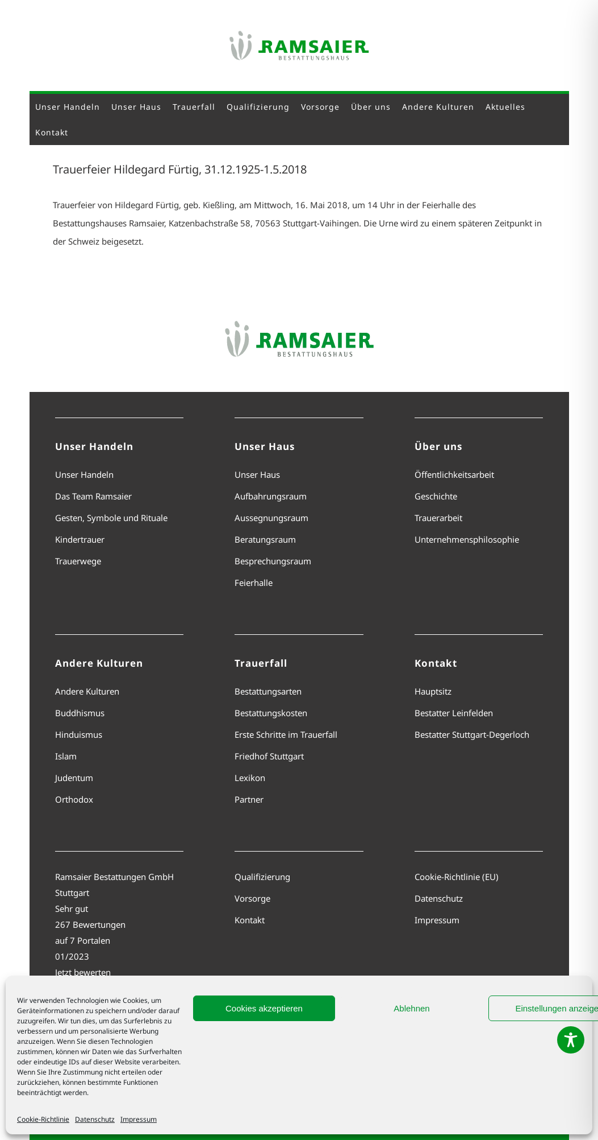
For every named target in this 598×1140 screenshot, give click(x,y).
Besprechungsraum (273, 561)
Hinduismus (78, 734)
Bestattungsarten (268, 691)
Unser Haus (257, 474)
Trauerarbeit (438, 517)
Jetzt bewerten (83, 972)
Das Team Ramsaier (93, 496)
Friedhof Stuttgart (269, 756)
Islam (66, 756)
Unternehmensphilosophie (467, 539)
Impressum (138, 1119)
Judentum (74, 777)
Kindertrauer (79, 539)
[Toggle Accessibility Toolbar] (571, 1040)
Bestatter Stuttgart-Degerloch (472, 734)
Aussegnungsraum (271, 517)
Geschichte (436, 496)
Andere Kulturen (87, 691)
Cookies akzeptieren (264, 1008)
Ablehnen (411, 1008)
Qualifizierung (262, 876)
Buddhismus (79, 712)
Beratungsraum (265, 539)
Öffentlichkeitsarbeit (454, 474)
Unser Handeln (84, 474)
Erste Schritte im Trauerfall (286, 734)
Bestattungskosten (271, 712)
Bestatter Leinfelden (454, 712)
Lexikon (250, 777)
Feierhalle (254, 582)
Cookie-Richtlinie (43, 1119)
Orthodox (74, 799)
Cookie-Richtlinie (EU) (457, 876)
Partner (249, 799)
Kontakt (250, 920)
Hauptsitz (433, 691)
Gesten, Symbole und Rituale (111, 517)
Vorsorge (252, 898)
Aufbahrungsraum (271, 496)
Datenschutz (95, 1119)
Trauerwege (78, 561)
